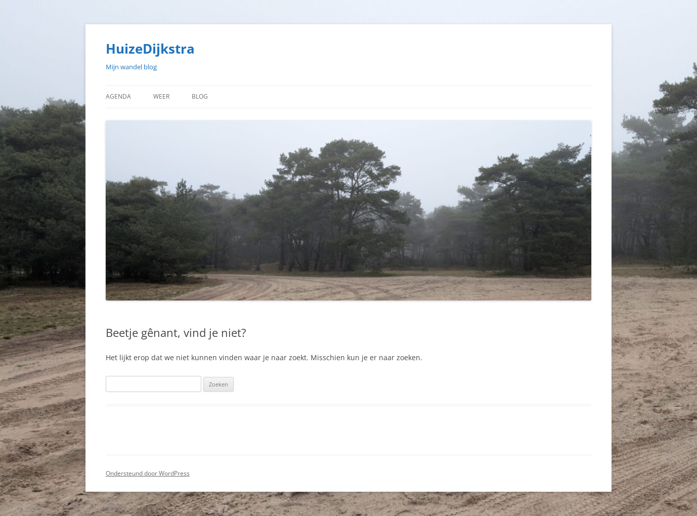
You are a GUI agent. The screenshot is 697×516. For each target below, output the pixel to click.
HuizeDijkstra (150, 48)
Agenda (118, 96)
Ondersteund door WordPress (148, 473)
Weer (161, 96)
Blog (200, 96)
